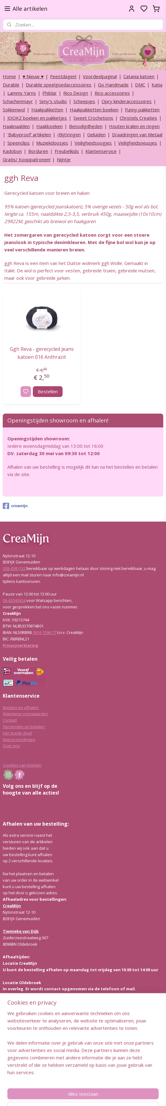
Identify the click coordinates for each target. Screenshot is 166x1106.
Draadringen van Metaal (137, 134)
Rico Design (75, 93)
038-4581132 (14, 568)
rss (112, 1094)
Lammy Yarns (21, 93)
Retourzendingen (19, 739)
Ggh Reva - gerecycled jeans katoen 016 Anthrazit (42, 353)
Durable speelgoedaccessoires (58, 85)
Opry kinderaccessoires (127, 101)
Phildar (49, 93)
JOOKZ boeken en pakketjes (37, 118)
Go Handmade (113, 85)
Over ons (11, 745)
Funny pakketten (142, 109)
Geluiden (96, 134)
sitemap (99, 1094)
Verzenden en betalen (24, 726)
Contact (10, 720)
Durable (11, 85)
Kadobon (12, 151)
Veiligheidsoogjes (93, 143)
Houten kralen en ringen (134, 126)
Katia (157, 85)
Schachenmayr (18, 101)
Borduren (38, 151)
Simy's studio (53, 101)
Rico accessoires (112, 93)
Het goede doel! (17, 733)
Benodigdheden (85, 126)
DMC (140, 85)
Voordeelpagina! (100, 76)
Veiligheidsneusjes (137, 143)
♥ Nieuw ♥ (33, 76)
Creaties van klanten (22, 765)
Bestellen (48, 391)
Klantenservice (101, 151)
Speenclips (18, 143)
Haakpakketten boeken (94, 109)
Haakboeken (49, 126)
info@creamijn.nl (48, 1063)
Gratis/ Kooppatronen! (26, 159)
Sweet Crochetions (93, 118)
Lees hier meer (17, 1019)
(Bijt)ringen (69, 134)
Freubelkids (67, 151)
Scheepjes (84, 101)
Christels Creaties (138, 118)
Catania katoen (138, 76)
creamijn (15, 506)
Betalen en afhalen (21, 707)
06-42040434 (14, 600)
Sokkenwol (14, 109)
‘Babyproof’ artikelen (29, 134)
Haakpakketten (47, 109)
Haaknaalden (16, 126)
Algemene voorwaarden (25, 713)
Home (9, 76)
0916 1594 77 (44, 632)
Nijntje (64, 159)
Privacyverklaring (20, 645)
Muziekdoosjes (52, 143)
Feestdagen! (63, 76)
